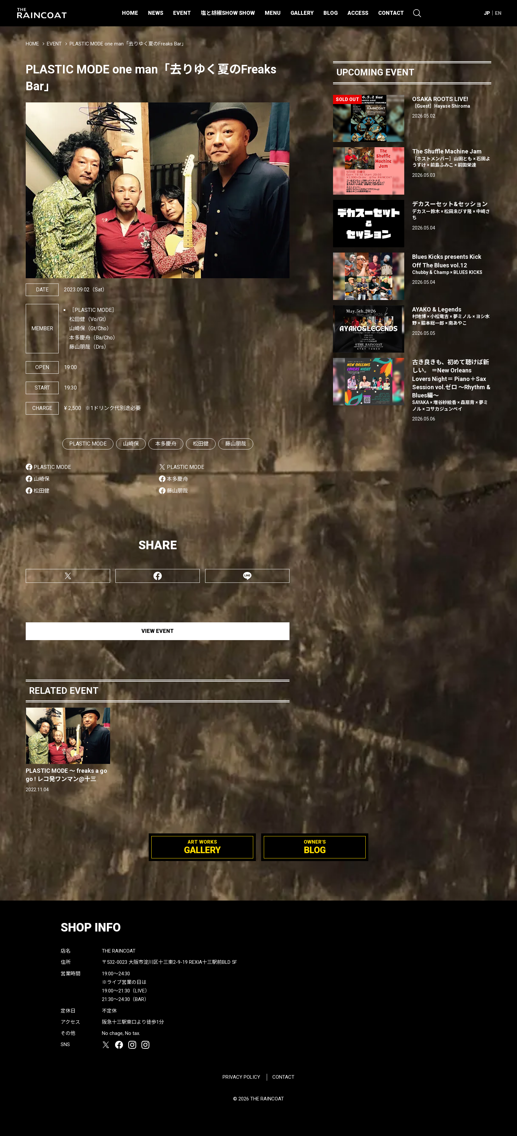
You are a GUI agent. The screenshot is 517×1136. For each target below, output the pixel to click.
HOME (130, 13)
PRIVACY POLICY (241, 1077)
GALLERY (302, 13)
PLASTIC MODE (87, 444)
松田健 (201, 444)
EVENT (182, 13)
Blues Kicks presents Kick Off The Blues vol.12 (451, 264)
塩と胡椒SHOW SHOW (228, 13)
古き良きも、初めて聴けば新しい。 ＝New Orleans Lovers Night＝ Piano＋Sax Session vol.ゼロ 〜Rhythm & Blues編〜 (451, 385)
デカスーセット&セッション (451, 211)
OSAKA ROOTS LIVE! (451, 102)
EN (498, 13)
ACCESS (358, 13)
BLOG (330, 13)
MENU (273, 13)
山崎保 (131, 444)
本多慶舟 (165, 444)
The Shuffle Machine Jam (451, 158)
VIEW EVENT (157, 631)
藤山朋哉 (235, 444)
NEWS (155, 13)
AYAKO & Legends (451, 316)
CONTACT (391, 13)
